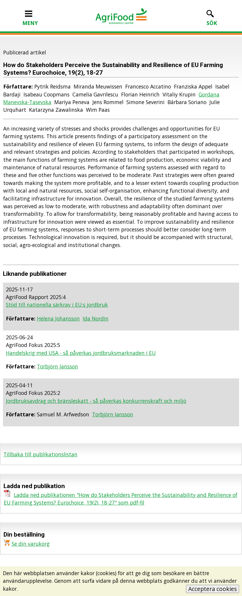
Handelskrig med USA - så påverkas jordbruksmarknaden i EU (81, 352)
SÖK (212, 19)
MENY (30, 19)
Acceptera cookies (212, 589)
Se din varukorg (31, 543)
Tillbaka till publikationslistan (40, 454)
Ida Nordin (96, 318)
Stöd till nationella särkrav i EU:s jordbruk (57, 304)
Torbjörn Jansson (57, 366)
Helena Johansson (58, 318)
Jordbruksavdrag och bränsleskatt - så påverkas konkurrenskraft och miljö (96, 400)
